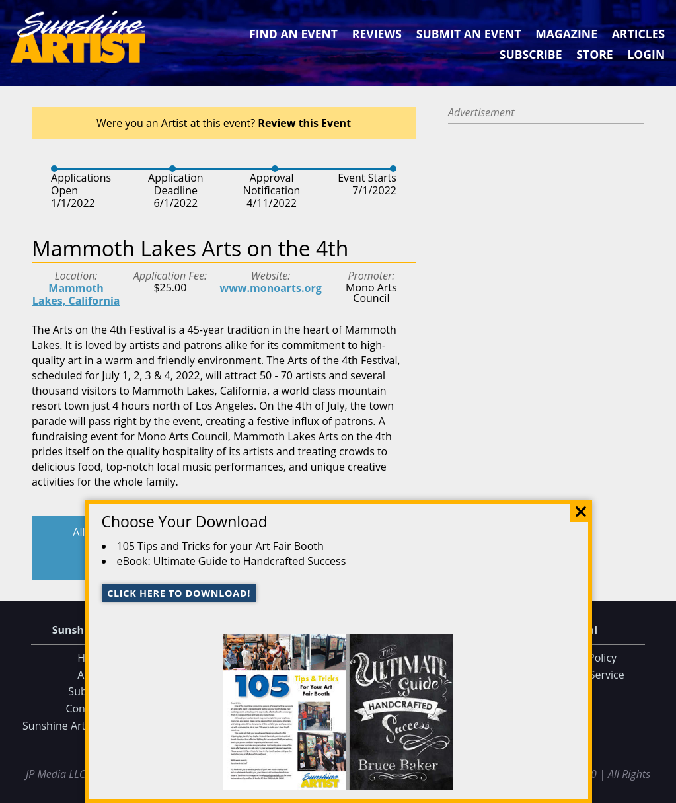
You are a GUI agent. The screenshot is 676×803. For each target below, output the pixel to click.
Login (646, 54)
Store (594, 54)
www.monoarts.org (270, 288)
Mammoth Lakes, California (76, 294)
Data (660, 790)
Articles (638, 34)
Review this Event (304, 123)
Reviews (377, 34)
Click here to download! (178, 593)
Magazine (566, 34)
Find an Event (293, 34)
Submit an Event (468, 34)
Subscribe (531, 54)
